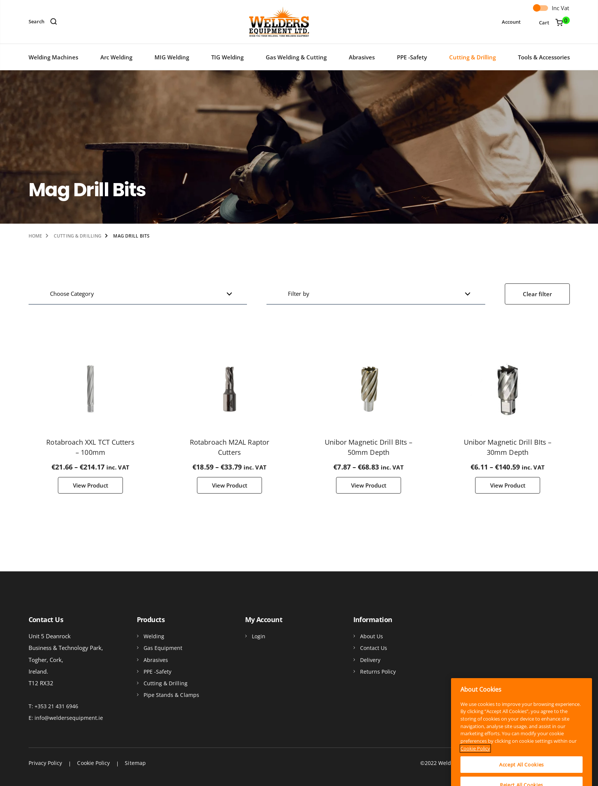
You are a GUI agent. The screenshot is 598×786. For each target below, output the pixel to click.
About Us (371, 636)
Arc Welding (116, 57)
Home (35, 236)
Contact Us (374, 647)
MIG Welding (171, 57)
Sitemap (135, 762)
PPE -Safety (412, 57)
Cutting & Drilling (472, 57)
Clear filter (537, 294)
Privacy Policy (45, 762)
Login (258, 636)
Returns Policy (378, 671)
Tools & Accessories (544, 57)
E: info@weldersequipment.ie (66, 717)
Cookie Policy (93, 762)
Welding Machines (53, 57)
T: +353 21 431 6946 (53, 706)
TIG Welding (227, 57)
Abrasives (362, 57)
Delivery (370, 659)
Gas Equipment (163, 647)
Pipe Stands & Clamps (171, 694)
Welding (154, 636)
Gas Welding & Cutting (296, 57)
